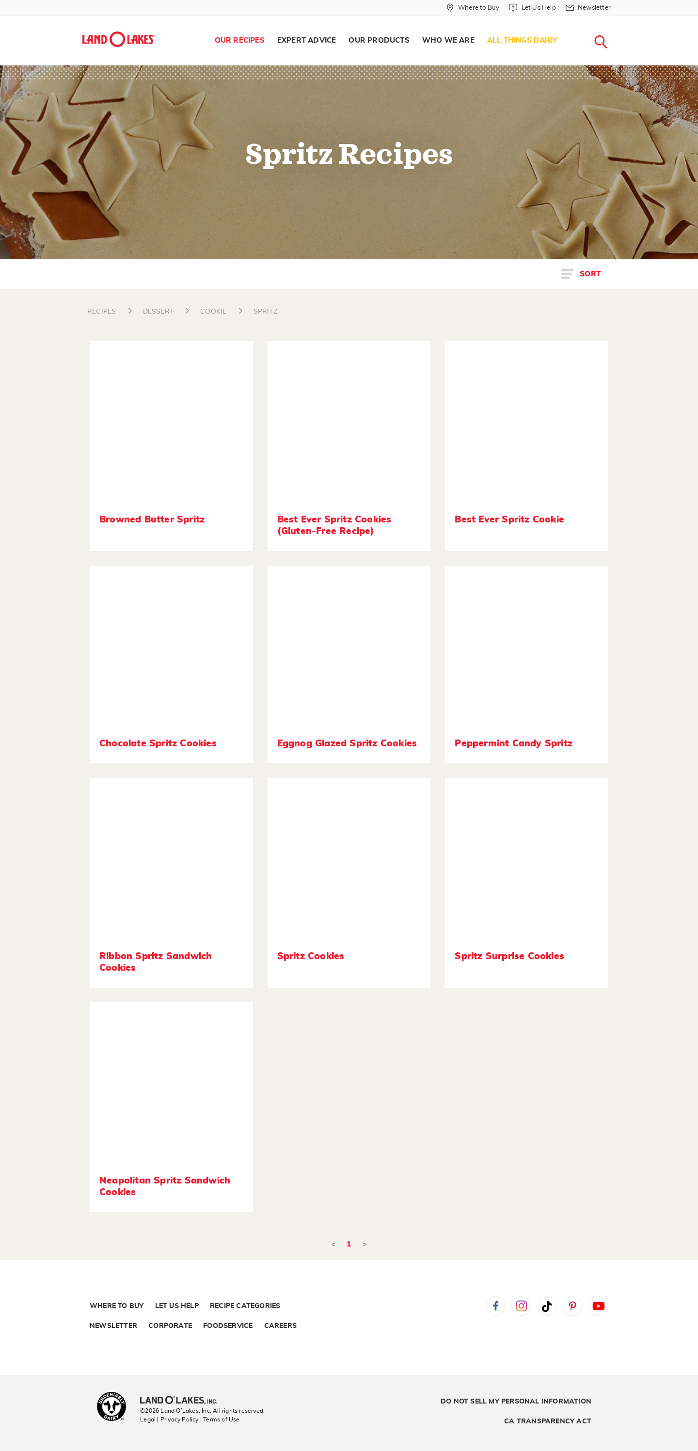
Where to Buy (116, 1306)
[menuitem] (239, 40)
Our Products (379, 40)
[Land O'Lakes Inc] (182, 1401)
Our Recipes (240, 40)
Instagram (521, 1306)
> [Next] (365, 1244)
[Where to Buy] (473, 8)
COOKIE (213, 311)
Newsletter (113, 1326)
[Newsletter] (588, 8)
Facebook (495, 1306)
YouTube (598, 1306)
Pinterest (573, 1306)
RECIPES (101, 311)
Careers (280, 1326)
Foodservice (228, 1326)
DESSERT (158, 311)
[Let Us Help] (532, 8)
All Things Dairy (522, 40)
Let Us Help (177, 1306)
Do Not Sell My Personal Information (516, 1401)
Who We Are (448, 40)
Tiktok (547, 1306)
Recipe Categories (245, 1306)
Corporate (170, 1326)
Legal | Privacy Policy (169, 1419)
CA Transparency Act (547, 1421)
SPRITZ (265, 311)
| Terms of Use (220, 1419)
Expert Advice (306, 40)
